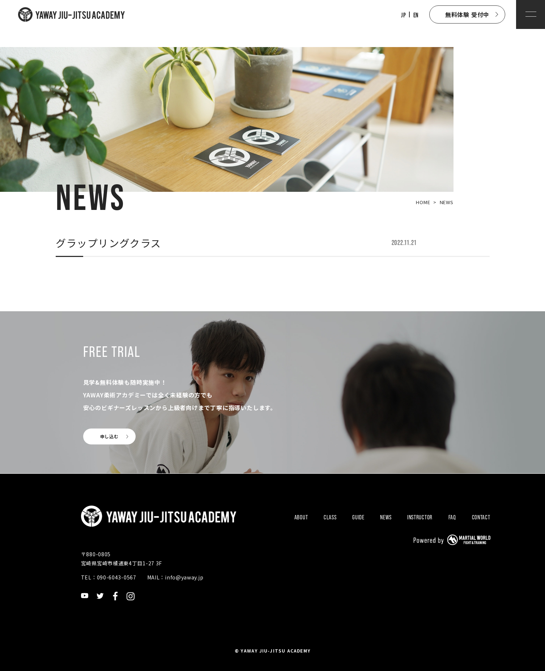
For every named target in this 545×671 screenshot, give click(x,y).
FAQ (452, 517)
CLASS (330, 517)
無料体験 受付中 (467, 14)
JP (403, 15)
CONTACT (481, 517)
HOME (423, 202)
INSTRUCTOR (420, 517)
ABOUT (301, 517)
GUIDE (358, 517)
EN (415, 15)
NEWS (385, 517)
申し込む (109, 436)
